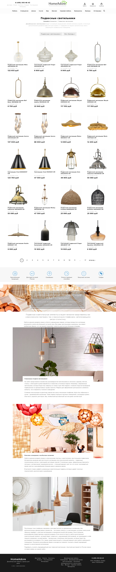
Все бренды (70, 34)
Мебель (14, 11)
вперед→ (92, 260)
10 (69, 260)
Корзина (101, 6)
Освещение (24, 11)
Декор (33, 11)
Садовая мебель (65, 11)
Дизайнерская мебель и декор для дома (18, 560)
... (80, 260)
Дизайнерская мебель (71, 558)
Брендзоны (78, 11)
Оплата (15, 5)
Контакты (21, 5)
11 (74, 260)
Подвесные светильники (51, 34)
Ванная (54, 11)
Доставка (9, 5)
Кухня (41, 11)
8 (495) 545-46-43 (22, 2)
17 (85, 260)
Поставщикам (34, 5)
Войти (84, 6)
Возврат (26, 5)
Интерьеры (23, 6)
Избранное (93, 6)
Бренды (87, 11)
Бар (47, 11)
